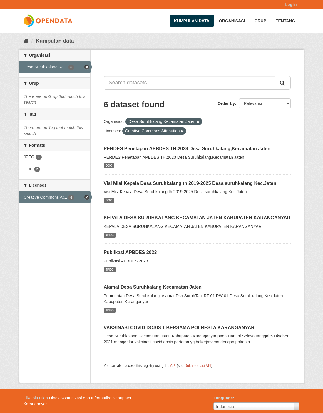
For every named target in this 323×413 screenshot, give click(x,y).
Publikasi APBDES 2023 (130, 252)
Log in (291, 4)
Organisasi (232, 21)
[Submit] (283, 83)
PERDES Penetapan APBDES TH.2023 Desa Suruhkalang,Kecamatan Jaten (187, 148)
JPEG (110, 235)
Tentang (285, 21)
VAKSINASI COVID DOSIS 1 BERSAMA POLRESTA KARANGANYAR (179, 327)
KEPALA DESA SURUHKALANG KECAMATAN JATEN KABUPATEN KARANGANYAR (197, 217)
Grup (260, 21)
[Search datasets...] (189, 83)
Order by (226, 103)
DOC (109, 166)
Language (223, 398)
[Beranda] (26, 41)
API (173, 366)
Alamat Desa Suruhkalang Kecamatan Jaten (153, 287)
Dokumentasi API (198, 366)
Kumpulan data (192, 21)
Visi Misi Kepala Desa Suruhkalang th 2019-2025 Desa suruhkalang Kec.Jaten (190, 183)
